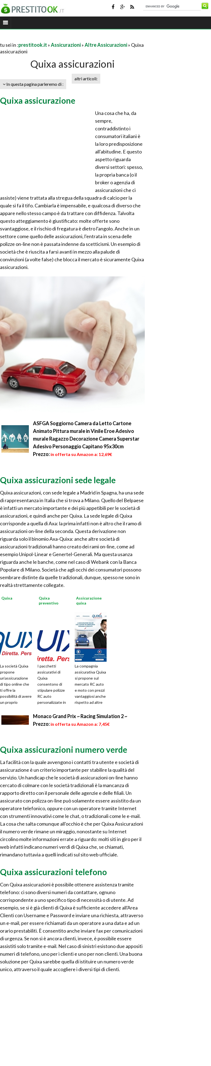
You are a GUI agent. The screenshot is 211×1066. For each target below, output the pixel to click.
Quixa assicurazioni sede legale (58, 480)
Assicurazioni (66, 45)
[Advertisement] (64, 38)
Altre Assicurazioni (106, 45)
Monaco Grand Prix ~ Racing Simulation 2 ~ (80, 716)
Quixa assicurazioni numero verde (63, 749)
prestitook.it (32, 45)
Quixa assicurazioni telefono (53, 872)
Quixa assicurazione (37, 100)
